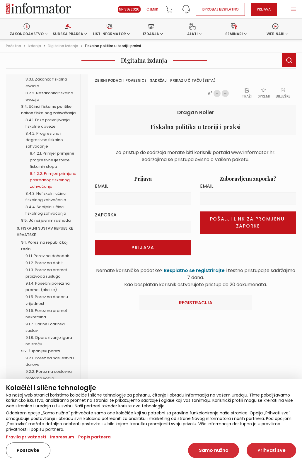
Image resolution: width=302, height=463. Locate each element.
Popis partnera (94, 437)
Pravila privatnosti (26, 437)
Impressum (62, 437)
